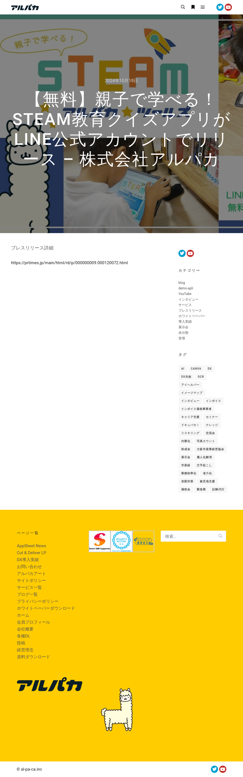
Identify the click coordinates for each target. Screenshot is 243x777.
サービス (185, 305)
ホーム (23, 615)
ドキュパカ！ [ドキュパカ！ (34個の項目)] (190, 425)
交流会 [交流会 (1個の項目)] (210, 433)
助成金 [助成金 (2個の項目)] (185, 449)
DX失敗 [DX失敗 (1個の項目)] (186, 376)
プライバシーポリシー (37, 601)
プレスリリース (190, 310)
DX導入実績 (28, 559)
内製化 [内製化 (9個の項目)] (185, 441)
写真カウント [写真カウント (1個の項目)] (206, 441)
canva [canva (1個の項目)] (196, 368)
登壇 (181, 338)
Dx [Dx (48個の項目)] (210, 368)
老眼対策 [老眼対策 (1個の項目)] (187, 481)
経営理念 (25, 649)
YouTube (184, 294)
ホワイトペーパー (191, 316)
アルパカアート (31, 573)
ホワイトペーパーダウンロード (46, 608)
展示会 (183, 327)
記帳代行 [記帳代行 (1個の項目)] (218, 489)
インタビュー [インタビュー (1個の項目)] (190, 400)
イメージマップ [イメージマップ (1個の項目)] (192, 392)
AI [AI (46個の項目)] (183, 368)
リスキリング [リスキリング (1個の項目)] (190, 433)
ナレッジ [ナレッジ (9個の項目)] (212, 425)
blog (181, 283)
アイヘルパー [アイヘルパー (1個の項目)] (190, 384)
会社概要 (25, 629)
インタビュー (188, 299)
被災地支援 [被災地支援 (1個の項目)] (207, 481)
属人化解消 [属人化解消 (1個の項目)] (204, 457)
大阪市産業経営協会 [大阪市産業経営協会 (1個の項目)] (210, 449)
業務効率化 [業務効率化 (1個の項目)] (188, 473)
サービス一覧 (29, 587)
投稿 (21, 642)
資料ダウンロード (33, 656)
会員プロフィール (33, 622)
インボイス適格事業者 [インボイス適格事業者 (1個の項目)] (196, 408)
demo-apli (185, 288)
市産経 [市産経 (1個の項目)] (185, 465)
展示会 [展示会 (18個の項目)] (185, 457)
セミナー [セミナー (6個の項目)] (212, 416)
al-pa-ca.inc (31, 769)
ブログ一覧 (27, 594)
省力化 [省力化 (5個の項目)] (207, 473)
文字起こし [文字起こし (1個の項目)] (204, 465)
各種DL (23, 636)
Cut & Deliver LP (31, 552)
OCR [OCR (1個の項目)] (201, 376)
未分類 (183, 333)
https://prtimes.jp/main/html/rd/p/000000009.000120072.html (69, 262)
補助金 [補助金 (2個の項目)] (185, 489)
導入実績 (185, 322)
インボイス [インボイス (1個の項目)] (213, 400)
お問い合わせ (29, 566)
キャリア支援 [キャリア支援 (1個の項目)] (190, 416)
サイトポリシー (31, 580)
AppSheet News (31, 545)
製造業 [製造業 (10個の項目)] (201, 489)
